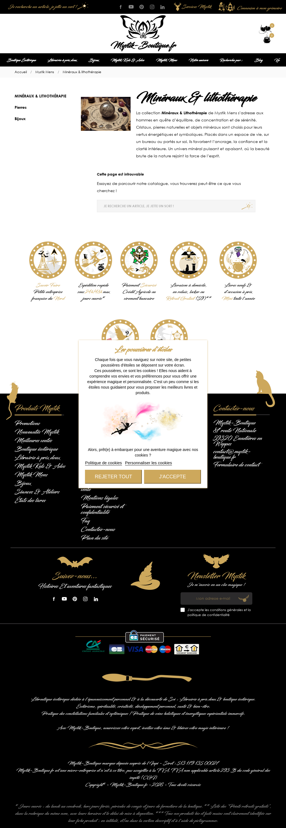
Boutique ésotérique (36, 449)
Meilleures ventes (33, 440)
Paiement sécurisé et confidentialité (102, 509)
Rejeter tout (113, 476)
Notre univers (198, 60)
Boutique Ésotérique (21, 60)
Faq (85, 520)
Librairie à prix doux (62, 60)
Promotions (27, 423)
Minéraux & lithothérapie (40, 96)
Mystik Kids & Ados (127, 60)
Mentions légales (99, 497)
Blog (258, 60)
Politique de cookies (103, 462)
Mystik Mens (166, 60)
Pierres (21, 107)
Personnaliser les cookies (148, 462)
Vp (276, 60)
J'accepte (172, 476)
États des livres (30, 500)
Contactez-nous (98, 529)
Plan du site (94, 538)
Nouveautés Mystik (37, 432)
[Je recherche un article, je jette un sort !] (47, 7)
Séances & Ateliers (37, 491)
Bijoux (93, 60)
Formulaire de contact (236, 465)
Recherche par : (231, 60)
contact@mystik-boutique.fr (231, 454)
